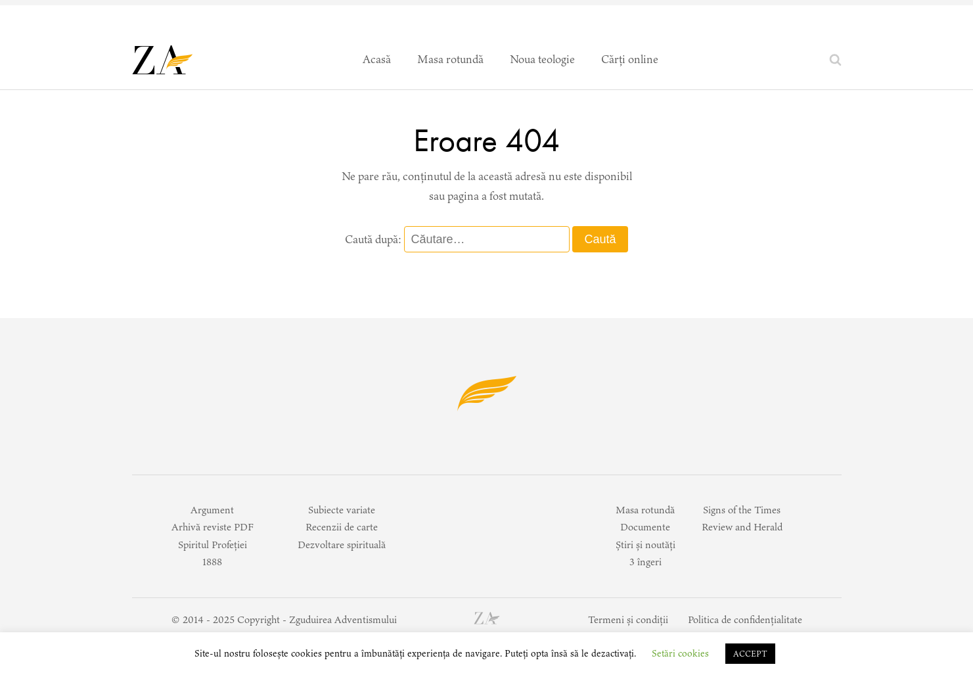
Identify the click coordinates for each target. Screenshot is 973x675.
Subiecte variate (341, 510)
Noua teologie (542, 59)
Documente (645, 527)
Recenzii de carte (341, 527)
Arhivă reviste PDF (212, 527)
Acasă (377, 59)
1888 (212, 562)
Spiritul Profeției (212, 544)
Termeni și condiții (628, 619)
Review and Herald (742, 527)
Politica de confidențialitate (745, 619)
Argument (212, 510)
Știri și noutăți (645, 544)
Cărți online (629, 59)
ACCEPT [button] (750, 653)
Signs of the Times (742, 510)
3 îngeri (645, 562)
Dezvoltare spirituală (342, 544)
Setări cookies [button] (680, 653)
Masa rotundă (450, 59)
